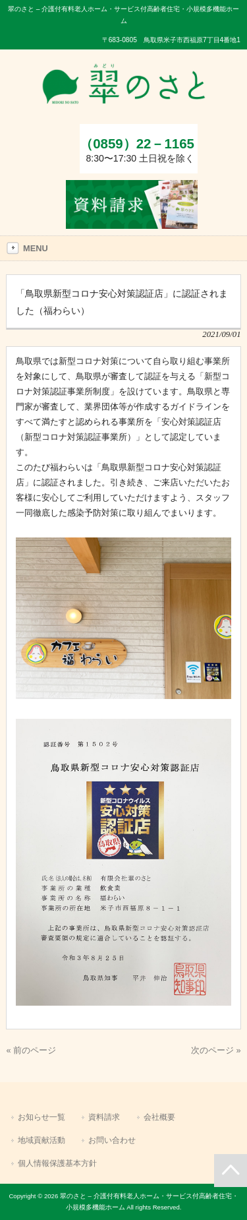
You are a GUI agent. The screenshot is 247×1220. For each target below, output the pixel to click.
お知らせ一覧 (41, 1117)
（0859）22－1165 (137, 143)
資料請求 (104, 1117)
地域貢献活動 (41, 1140)
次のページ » (216, 1050)
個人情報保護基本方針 (57, 1163)
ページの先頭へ (230, 1170)
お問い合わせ (112, 1140)
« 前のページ (31, 1050)
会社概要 (159, 1117)
